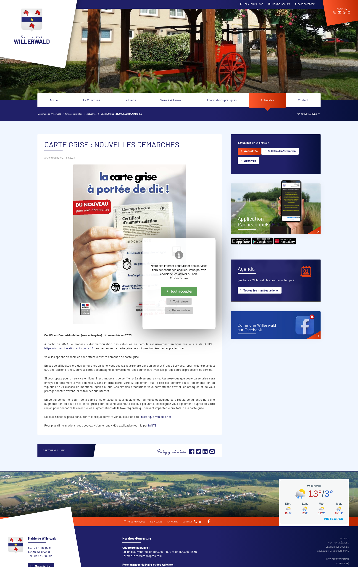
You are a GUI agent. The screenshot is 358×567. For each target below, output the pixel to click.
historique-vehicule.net (156, 417)
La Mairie (130, 100)
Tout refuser (181, 301)
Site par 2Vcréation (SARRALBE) (337, 561)
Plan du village (251, 4)
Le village (156, 522)
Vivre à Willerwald (171, 100)
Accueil (54, 100)
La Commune (91, 100)
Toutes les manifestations (260, 290)
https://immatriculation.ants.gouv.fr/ (68, 348)
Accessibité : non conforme (333, 551)
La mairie (172, 522)
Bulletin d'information (282, 151)
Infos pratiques (134, 521)
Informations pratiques (222, 100)
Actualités (267, 100)
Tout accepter (181, 291)
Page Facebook (305, 4)
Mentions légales (338, 543)
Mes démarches (279, 4)
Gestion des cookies (337, 547)
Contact (303, 100)
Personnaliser (181, 310)
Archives (250, 160)
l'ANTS (152, 425)
